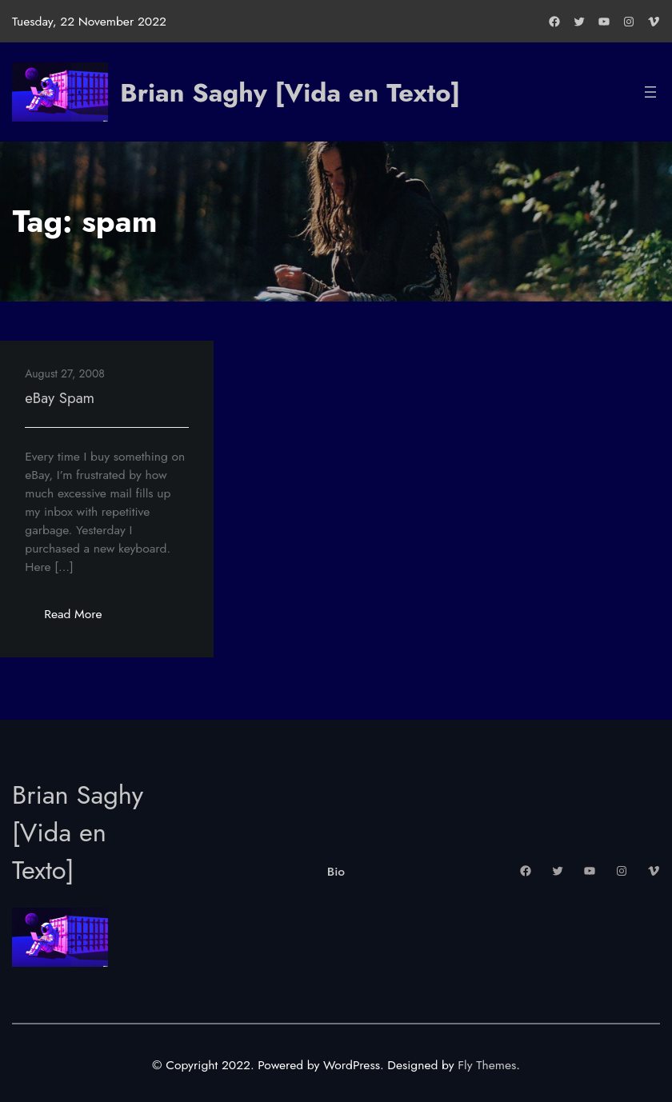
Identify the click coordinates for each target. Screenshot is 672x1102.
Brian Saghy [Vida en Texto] (290, 92)
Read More (82, 618)
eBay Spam (59, 398)
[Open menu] (650, 92)
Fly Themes (487, 1065)
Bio (336, 871)
